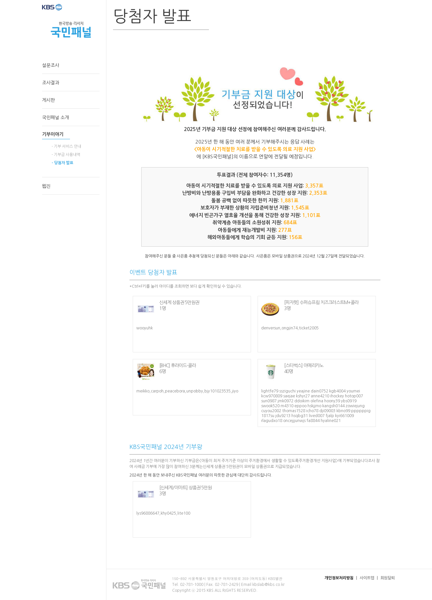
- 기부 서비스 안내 (66, 146)
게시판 (48, 100)
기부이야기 (52, 134)
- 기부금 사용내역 (66, 155)
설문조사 (50, 65)
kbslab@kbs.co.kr (268, 585)
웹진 (46, 186)
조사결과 (50, 82)
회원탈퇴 (387, 578)
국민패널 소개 (55, 117)
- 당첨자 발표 (62, 163)
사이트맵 (367, 578)
